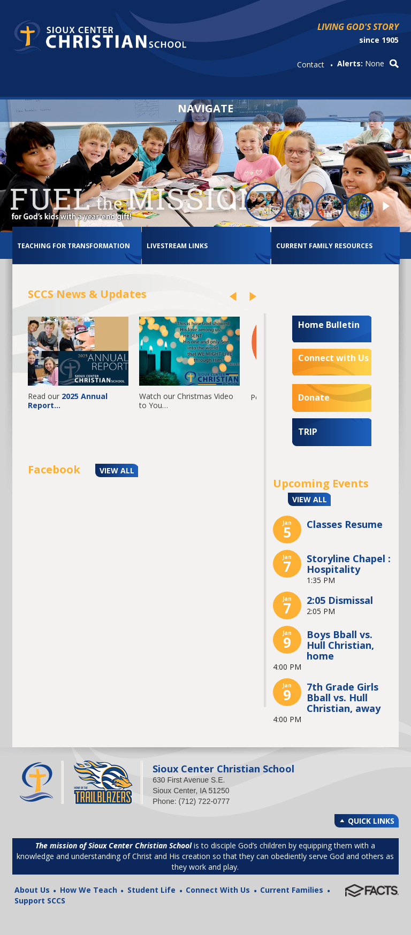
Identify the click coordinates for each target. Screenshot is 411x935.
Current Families (291, 890)
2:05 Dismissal (340, 600)
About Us (32, 890)
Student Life (151, 890)
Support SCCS (39, 900)
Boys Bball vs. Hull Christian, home (340, 645)
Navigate (205, 107)
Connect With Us (218, 890)
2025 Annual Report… (69, 400)
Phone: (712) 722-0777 (191, 801)
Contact (310, 64)
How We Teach (88, 890)
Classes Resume (345, 524)
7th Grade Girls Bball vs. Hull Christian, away (343, 697)
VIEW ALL (117, 470)
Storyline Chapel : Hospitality (349, 564)
